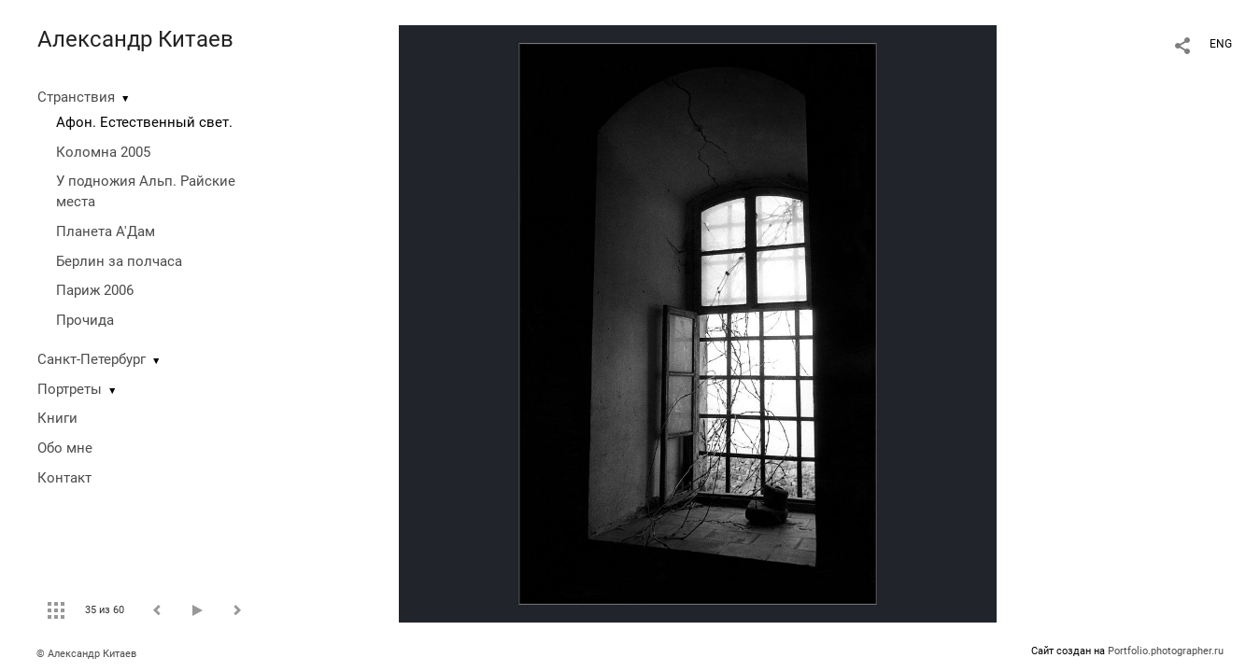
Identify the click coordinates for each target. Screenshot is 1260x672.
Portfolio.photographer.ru (1166, 651)
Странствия (76, 97)
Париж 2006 (95, 290)
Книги (57, 418)
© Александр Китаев (86, 654)
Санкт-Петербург (91, 359)
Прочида (85, 320)
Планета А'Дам (105, 231)
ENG (1221, 43)
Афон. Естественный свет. (144, 122)
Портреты (69, 389)
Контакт (64, 477)
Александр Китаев (135, 39)
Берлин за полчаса (119, 261)
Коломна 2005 (103, 152)
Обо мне (64, 448)
